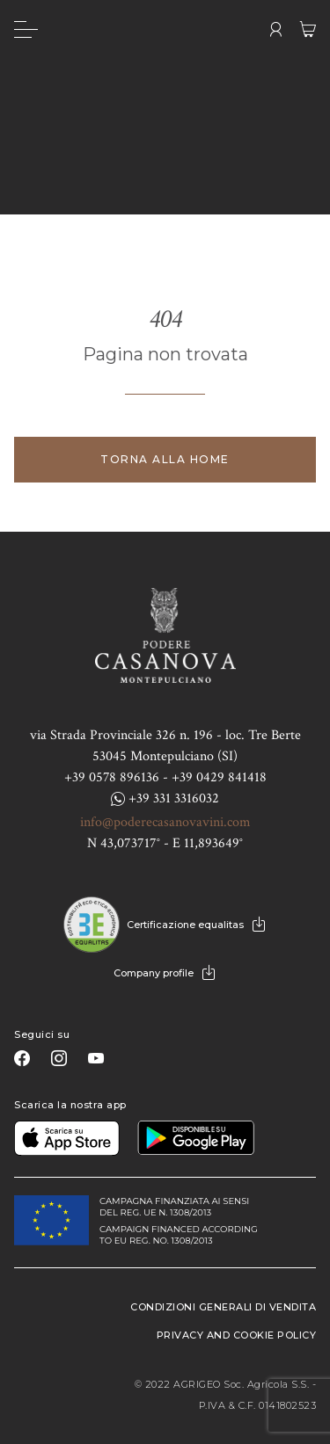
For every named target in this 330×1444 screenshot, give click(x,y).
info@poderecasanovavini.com (165, 822)
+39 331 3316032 (165, 798)
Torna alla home (165, 459)
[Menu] (26, 29)
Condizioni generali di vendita (223, 1307)
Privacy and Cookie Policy (237, 1335)
